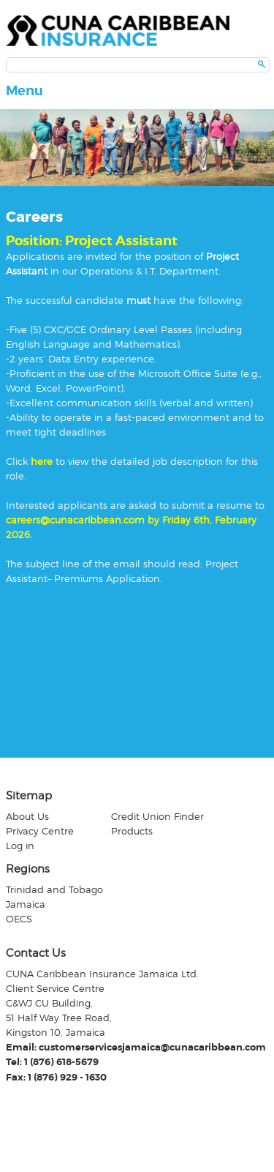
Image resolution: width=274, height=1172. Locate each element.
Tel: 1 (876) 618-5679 (52, 1062)
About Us (27, 816)
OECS (19, 919)
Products (132, 831)
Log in (20, 845)
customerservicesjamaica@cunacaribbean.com (152, 1047)
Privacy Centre (40, 831)
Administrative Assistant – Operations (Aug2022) (119, 706)
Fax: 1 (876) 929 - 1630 (56, 1077)
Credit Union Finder (157, 816)
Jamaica (25, 904)
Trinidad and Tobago (54, 889)
